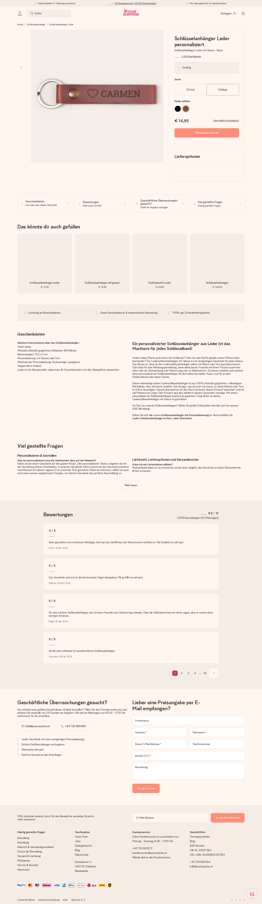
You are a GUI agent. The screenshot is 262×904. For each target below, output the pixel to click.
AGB (65, 898)
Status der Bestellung (29, 850)
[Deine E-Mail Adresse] (159, 742)
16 (205, 672)
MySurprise (23, 859)
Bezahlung (23, 841)
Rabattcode (82, 853)
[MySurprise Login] (229, 13)
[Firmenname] (188, 719)
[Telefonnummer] (217, 742)
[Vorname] (159, 730)
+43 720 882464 (200, 860)
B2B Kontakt (197, 844)
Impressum (23, 868)
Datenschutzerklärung (48, 898)
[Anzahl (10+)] (188, 754)
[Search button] (32, 13)
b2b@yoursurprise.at (38, 724)
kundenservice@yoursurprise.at (149, 851)
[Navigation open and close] (19, 13)
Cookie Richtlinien (26, 898)
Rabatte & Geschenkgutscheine (35, 845)
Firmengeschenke (200, 835)
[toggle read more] (131, 484)
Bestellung (23, 836)
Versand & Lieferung (29, 854)
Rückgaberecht (83, 844)
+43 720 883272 (142, 847)
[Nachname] (217, 730)
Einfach (190, 89)
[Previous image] (21, 67)
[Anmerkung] (188, 770)
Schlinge (222, 89)
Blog (77, 848)
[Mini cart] (241, 13)
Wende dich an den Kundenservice (151, 856)
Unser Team (81, 835)
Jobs (78, 839)
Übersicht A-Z (78, 898)
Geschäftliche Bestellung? (226, 120)
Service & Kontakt (27, 863)
